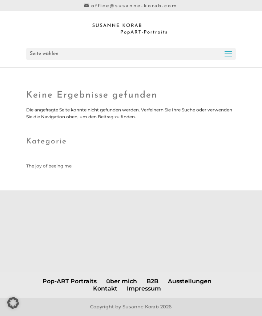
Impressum (144, 288)
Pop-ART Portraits (70, 281)
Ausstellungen (189, 281)
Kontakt (105, 288)
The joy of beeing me (49, 166)
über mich (121, 281)
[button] (13, 303)
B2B (152, 281)
